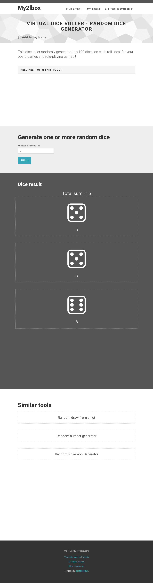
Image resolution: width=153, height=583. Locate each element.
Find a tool (74, 9)
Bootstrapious (82, 571)
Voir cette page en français (76, 557)
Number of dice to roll (29, 145)
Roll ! (25, 160)
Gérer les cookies (76, 566)
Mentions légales (76, 562)
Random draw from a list (76, 418)
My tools (93, 9)
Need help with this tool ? (41, 69)
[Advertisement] (76, 101)
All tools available (119, 9)
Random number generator (77, 436)
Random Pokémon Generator (76, 454)
